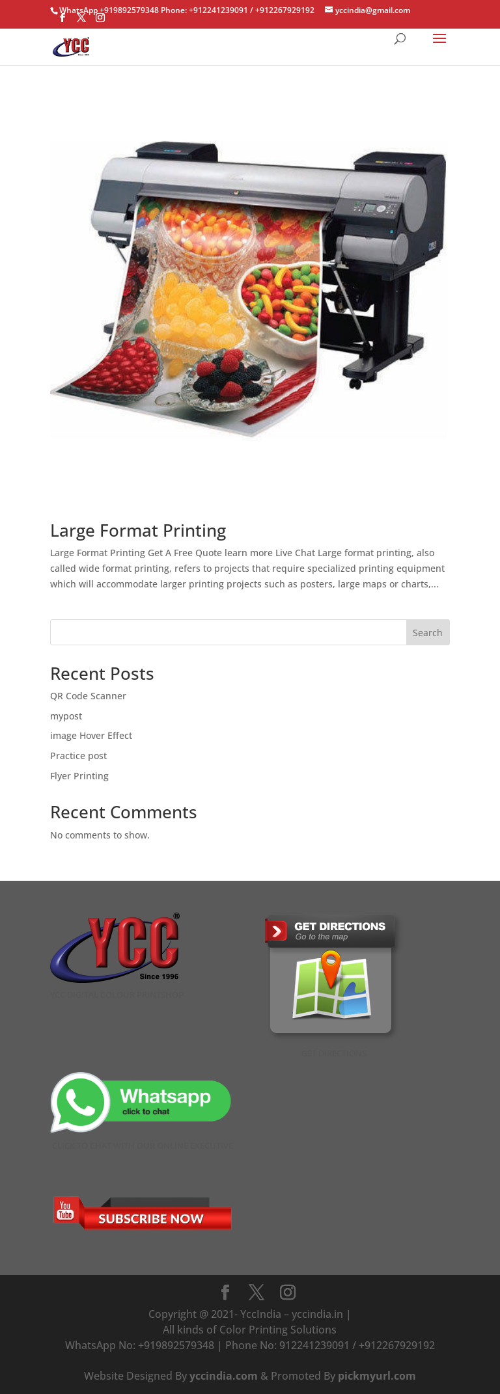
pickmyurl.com (377, 1376)
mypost (66, 716)
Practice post (78, 755)
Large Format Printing (138, 530)
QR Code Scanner (88, 696)
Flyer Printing (79, 776)
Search (428, 632)
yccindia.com (223, 1376)
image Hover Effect (91, 735)
